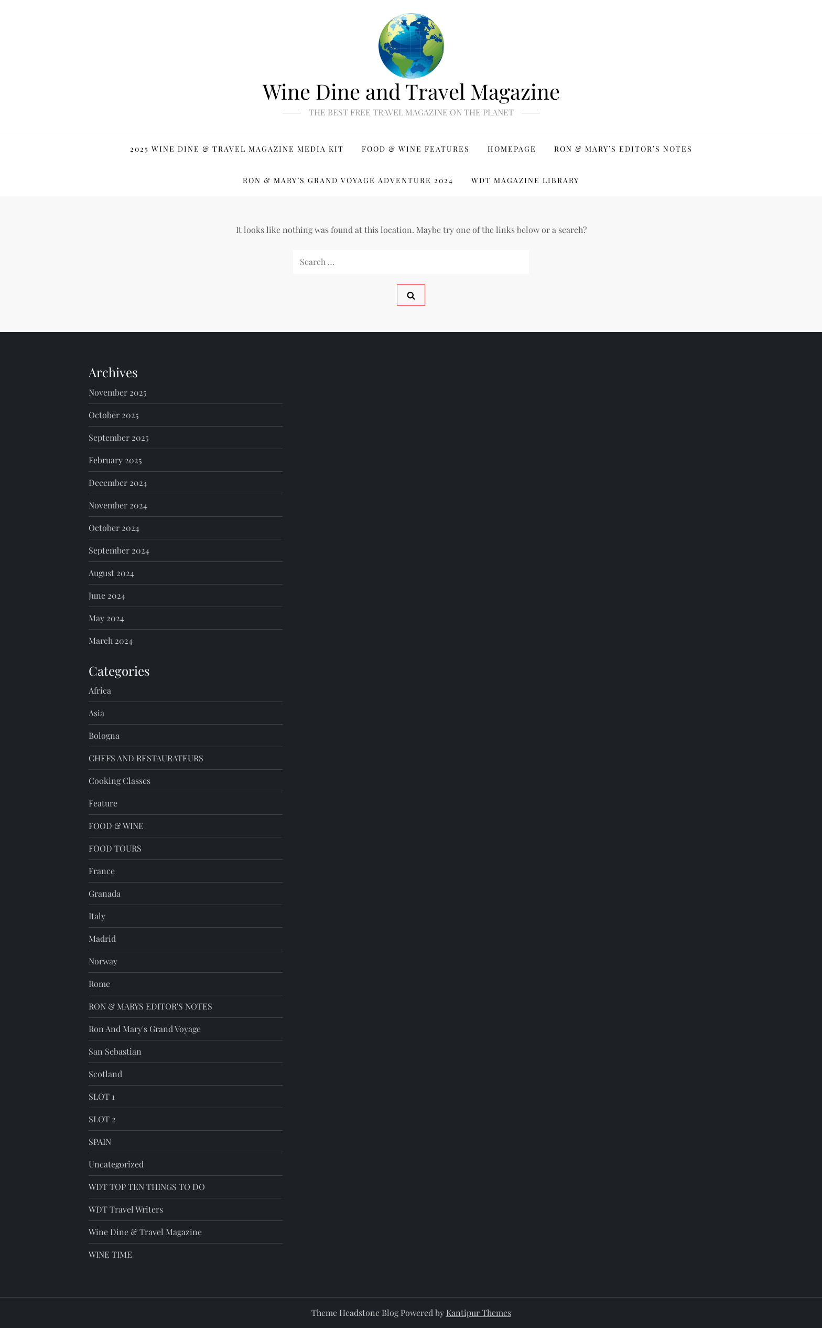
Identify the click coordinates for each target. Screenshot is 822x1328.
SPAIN (100, 1141)
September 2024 (119, 550)
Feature (103, 803)
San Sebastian (115, 1051)
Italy (97, 915)
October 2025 (114, 414)
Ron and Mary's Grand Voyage (145, 1028)
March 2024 (111, 640)
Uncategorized (116, 1164)
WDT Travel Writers (126, 1209)
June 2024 (107, 595)
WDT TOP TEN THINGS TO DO (147, 1186)
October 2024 (114, 527)
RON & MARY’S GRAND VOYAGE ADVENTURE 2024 (348, 180)
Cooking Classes (119, 780)
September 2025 (119, 437)
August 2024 (111, 572)
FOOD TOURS (115, 848)
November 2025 (118, 392)
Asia (96, 712)
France (102, 870)
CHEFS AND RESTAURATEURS (146, 757)
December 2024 (118, 482)
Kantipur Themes (478, 1312)
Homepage (512, 149)
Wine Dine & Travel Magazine (145, 1231)
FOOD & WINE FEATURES (416, 149)
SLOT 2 (102, 1118)
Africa (100, 690)
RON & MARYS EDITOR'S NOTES (150, 1006)
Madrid (102, 938)
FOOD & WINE (116, 825)
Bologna (104, 735)
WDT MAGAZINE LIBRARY (525, 180)
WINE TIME (110, 1254)
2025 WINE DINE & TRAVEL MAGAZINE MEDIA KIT (237, 149)
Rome (99, 983)
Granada (105, 893)
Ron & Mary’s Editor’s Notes (623, 149)
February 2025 (115, 459)
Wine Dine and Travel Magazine (411, 91)
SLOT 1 (102, 1096)
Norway (103, 960)
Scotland (105, 1073)
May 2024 (106, 617)
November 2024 (118, 505)
